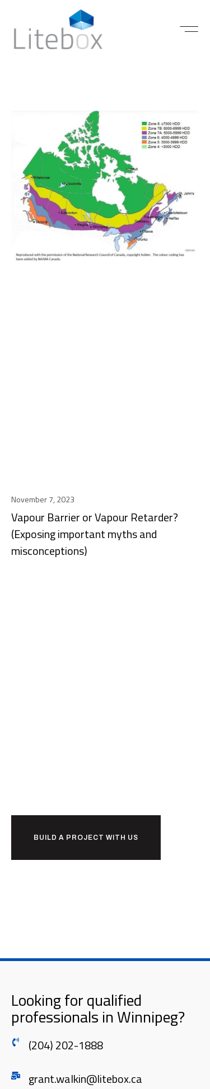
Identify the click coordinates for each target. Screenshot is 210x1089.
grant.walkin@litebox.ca (85, 1078)
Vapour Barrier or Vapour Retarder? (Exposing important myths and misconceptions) (94, 533)
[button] (189, 29)
